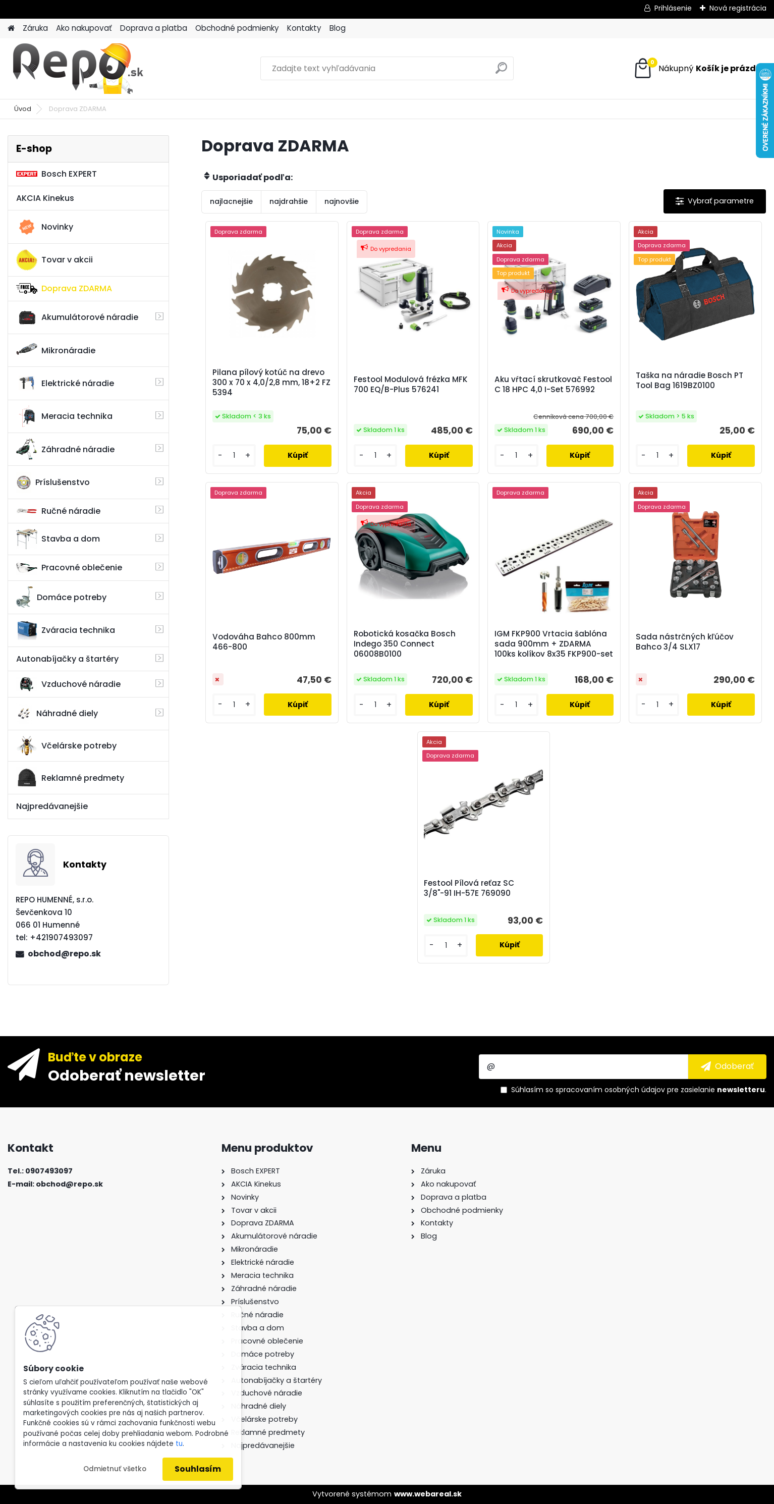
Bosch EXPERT (56, 174)
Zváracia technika (65, 630)
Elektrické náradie (65, 383)
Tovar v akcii (54, 260)
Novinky (44, 227)
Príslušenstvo (53, 482)
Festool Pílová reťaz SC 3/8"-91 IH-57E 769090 (469, 888)
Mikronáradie (55, 350)
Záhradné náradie (65, 449)
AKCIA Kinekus (45, 198)
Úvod (22, 109)
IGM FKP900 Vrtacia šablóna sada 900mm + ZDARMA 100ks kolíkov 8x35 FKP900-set (553, 644)
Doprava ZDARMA (64, 288)
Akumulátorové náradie (77, 317)
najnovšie (341, 201)
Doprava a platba (153, 28)
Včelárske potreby (66, 745)
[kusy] (234, 455)
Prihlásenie (673, 8)
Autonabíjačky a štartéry (67, 659)
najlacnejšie (231, 201)
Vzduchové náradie (68, 684)
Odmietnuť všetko (114, 1469)
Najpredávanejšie (52, 806)
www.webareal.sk (428, 1494)
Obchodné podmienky (237, 28)
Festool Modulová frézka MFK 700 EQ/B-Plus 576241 (411, 384)
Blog (337, 28)
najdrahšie (288, 201)
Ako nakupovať (84, 28)
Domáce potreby (61, 597)
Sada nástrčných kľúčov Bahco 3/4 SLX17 (685, 642)
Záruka (35, 28)
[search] (501, 72)
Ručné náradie (58, 511)
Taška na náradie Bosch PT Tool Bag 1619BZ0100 (689, 380)
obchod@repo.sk (64, 953)
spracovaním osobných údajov (610, 1090)
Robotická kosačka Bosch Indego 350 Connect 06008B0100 (405, 644)
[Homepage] (11, 28)
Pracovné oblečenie (69, 568)
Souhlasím (198, 1469)
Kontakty (304, 28)
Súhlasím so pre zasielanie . (638, 1090)
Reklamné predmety (70, 777)
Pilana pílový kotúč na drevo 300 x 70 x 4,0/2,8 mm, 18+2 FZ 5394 (271, 382)
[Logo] (77, 68)
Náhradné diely (57, 713)
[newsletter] (727, 1066)
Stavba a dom (58, 539)
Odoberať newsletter (126, 1075)
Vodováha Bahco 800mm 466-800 (263, 642)
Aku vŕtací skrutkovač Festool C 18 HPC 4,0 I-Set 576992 (553, 384)
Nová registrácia (737, 8)
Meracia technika (64, 416)
